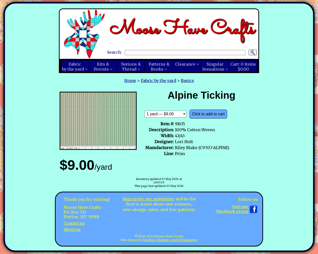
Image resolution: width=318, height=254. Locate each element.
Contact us (74, 223)
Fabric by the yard (158, 80)
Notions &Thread (131, 67)
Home (130, 80)
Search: (114, 52)
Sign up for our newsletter (148, 198)
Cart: (243, 67)
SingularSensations (213, 67)
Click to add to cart (208, 114)
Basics (187, 80)
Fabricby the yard (73, 67)
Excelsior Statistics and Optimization (170, 240)
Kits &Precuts (101, 67)
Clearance (185, 64)
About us (72, 229)
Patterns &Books (159, 67)
